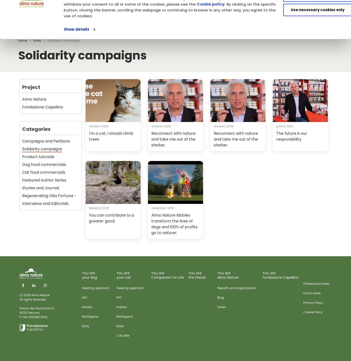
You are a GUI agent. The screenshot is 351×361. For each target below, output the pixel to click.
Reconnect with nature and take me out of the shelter (173, 139)
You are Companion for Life (167, 275)
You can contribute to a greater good (111, 218)
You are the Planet (197, 275)
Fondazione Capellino (42, 107)
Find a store (312, 293)
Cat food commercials (43, 172)
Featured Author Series (44, 180)
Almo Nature (34, 99)
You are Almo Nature (228, 275)
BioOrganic (90, 316)
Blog (220, 297)
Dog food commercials (44, 164)
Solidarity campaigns (42, 149)
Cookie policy (238, 35)
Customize (310, 26)
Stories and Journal (40, 188)
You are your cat (124, 275)
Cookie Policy (313, 312)
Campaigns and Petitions (46, 141)
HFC (85, 297)
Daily (85, 326)
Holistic (87, 307)
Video (221, 307)
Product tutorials (38, 157)
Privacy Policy (313, 303)
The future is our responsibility (291, 136)
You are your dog (89, 275)
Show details (76, 60)
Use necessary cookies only (310, 40)
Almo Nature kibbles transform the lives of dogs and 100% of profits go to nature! (174, 224)
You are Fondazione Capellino (281, 275)
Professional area (316, 284)
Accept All (310, 12)
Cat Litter (123, 335)
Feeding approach (96, 288)
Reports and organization (236, 288)
